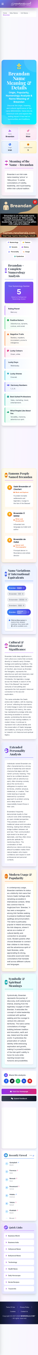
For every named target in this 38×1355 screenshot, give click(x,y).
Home (5, 13)
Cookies (13, 1311)
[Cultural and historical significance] (25, 247)
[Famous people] (26, 242)
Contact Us (24, 1311)
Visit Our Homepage (19, 1091)
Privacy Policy (24, 1307)
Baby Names (14, 13)
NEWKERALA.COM (27, 1316)
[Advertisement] (18, 38)
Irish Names (24, 13)
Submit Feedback (19, 1098)
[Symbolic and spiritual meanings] (19, 256)
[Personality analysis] (13, 251)
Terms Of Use (10, 1307)
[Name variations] (13, 247)
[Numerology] (13, 242)
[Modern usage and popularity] (26, 251)
